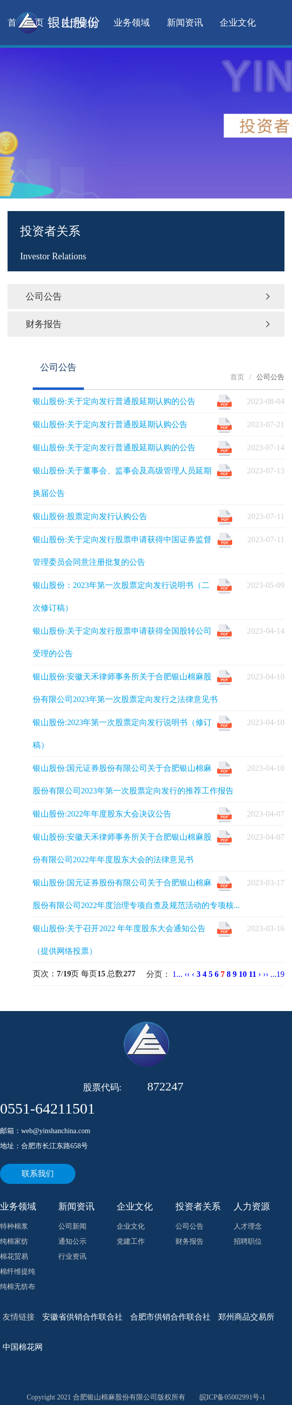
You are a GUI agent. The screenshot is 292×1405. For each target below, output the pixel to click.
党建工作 (131, 1241)
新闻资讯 (185, 23)
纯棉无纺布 (17, 1286)
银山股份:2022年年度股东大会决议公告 (102, 814)
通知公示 (72, 1241)
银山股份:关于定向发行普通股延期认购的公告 (114, 401)
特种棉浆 (14, 1226)
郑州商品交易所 (246, 1317)
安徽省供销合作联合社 (82, 1317)
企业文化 (238, 23)
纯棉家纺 (14, 1241)
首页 (237, 377)
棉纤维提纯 (17, 1271)
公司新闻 (72, 1226)
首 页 (26, 23)
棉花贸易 (14, 1256)
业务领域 (132, 23)
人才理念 (248, 1226)
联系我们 (38, 1173)
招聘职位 (248, 1241)
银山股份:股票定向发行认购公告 (90, 516)
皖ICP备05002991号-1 (232, 1397)
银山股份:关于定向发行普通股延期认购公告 (110, 424)
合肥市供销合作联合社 (170, 1317)
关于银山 (79, 23)
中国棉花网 (23, 1347)
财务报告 (149, 324)
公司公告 (149, 296)
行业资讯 (72, 1256)
